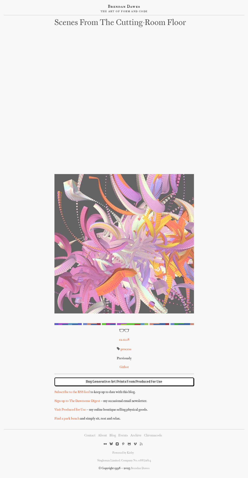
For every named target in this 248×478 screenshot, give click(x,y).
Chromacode (153, 435)
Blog (112, 435)
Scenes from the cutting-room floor (120, 23)
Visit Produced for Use (70, 409)
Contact (90, 435)
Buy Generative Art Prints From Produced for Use (124, 381)
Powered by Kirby (123, 452)
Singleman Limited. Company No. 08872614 (124, 460)
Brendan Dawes (124, 7)
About (102, 435)
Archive (135, 435)
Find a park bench (66, 418)
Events (123, 435)
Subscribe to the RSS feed (72, 392)
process (126, 349)
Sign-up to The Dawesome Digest (77, 401)
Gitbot (124, 367)
